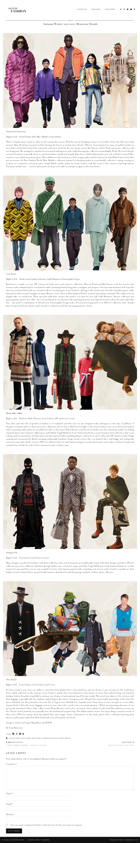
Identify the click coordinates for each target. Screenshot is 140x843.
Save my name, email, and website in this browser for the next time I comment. (46, 825)
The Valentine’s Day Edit (121, 744)
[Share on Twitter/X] (16, 734)
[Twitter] (121, 6)
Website (10, 814)
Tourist (61, 738)
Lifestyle (82, 7)
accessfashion (14, 738)
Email (9, 804)
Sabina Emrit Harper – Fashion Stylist (26, 744)
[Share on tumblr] (23, 734)
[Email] (131, 6)
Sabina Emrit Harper (38, 840)
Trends (68, 738)
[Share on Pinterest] (20, 734)
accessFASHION (16, 840)
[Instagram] (124, 6)
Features (110, 7)
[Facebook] (128, 6)
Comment (11, 764)
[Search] (134, 6)
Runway (54, 738)
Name (9, 793)
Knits (29, 738)
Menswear (36, 738)
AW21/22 (23, 738)
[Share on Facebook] (13, 734)
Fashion (95, 7)
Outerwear (45, 738)
